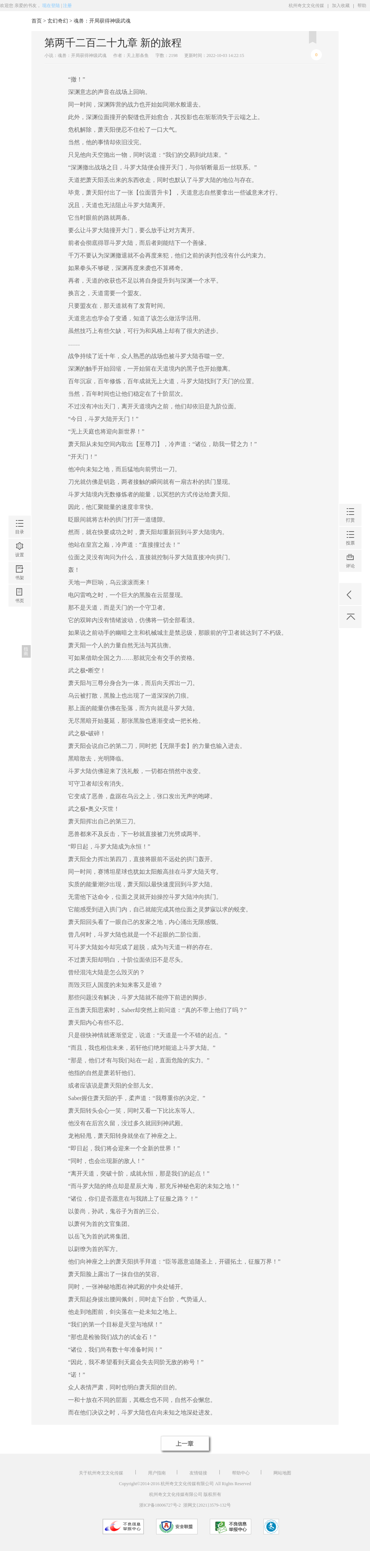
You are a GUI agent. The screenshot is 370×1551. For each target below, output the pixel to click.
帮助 (361, 5)
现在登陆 (51, 5)
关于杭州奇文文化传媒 (101, 1473)
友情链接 (198, 1473)
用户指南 (157, 1473)
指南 (26, 411)
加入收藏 (341, 5)
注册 (67, 5)
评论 (350, 331)
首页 (36, 21)
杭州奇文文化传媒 (306, 5)
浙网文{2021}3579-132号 (207, 1505)
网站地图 (282, 1473)
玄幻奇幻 (57, 21)
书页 (19, 360)
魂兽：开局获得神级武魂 (102, 21)
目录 (19, 291)
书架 (19, 337)
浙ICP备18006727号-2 (160, 1505)
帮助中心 (241, 1473)
